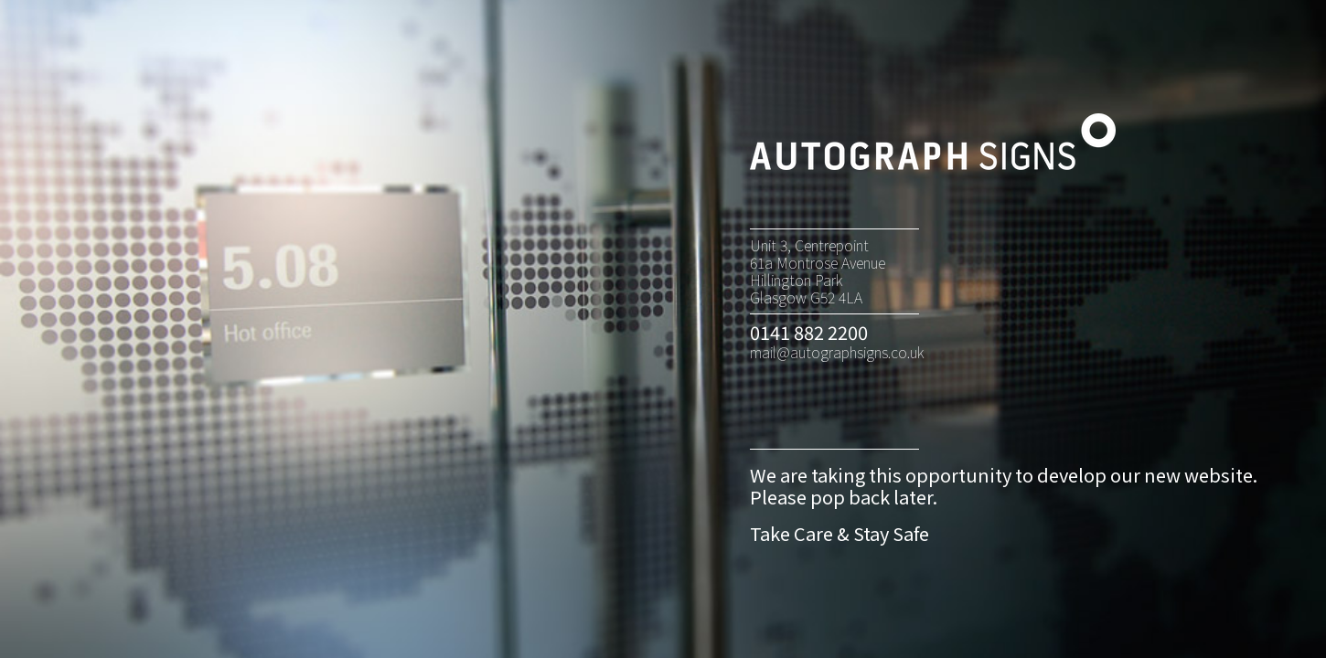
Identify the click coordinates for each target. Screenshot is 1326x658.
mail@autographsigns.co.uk (837, 352)
